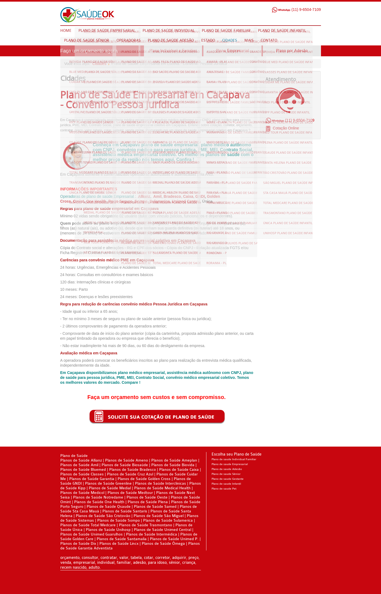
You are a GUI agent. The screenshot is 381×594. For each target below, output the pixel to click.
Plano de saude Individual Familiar (234, 459)
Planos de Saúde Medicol (82, 492)
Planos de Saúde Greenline (108, 483)
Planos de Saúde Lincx (118, 543)
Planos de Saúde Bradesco (133, 469)
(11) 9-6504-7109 (296, 9)
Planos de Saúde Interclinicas (160, 483)
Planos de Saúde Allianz (81, 460)
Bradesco (172, 196)
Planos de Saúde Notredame (98, 497)
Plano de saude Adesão (227, 469)
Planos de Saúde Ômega (163, 543)
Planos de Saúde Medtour (130, 492)
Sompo (140, 201)
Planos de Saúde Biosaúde (125, 465)
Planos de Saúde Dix (78, 543)
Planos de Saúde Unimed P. (175, 539)
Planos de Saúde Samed (155, 506)
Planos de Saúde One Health (99, 502)
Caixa (188, 196)
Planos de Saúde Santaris (124, 511)
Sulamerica (160, 201)
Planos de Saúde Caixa (179, 469)
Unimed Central (186, 201)
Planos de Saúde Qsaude (109, 506)
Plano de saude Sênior (226, 474)
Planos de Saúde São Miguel (159, 515)
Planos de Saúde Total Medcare (88, 525)
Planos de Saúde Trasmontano (145, 525)
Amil (157, 196)
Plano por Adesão (292, 50)
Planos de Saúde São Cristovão (103, 515)
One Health (96, 201)
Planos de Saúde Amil (79, 465)
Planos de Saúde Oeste (148, 497)
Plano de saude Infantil (226, 483)
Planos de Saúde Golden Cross (144, 479)
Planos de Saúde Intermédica (151, 534)
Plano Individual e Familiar (173, 50)
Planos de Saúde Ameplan (174, 460)
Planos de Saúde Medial (110, 488)
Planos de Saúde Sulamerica (168, 520)
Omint (78, 201)
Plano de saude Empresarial (230, 464)
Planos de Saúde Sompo (118, 520)
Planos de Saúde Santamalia (122, 539)
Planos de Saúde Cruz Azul (130, 474)
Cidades (99, 63)
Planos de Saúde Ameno (126, 460)
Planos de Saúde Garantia (91, 479)
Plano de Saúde (74, 455)
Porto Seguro (120, 201)
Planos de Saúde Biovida (173, 465)
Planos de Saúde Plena (148, 502)
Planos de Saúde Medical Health (162, 488)
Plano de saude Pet (224, 488)
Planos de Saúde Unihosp (108, 529)
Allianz (144, 196)
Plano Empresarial (232, 50)
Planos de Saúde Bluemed (83, 469)
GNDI (200, 196)
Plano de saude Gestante (228, 479)
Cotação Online (285, 128)
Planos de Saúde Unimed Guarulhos (91, 534)
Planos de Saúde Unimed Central (162, 529)
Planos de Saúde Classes (82, 474)
